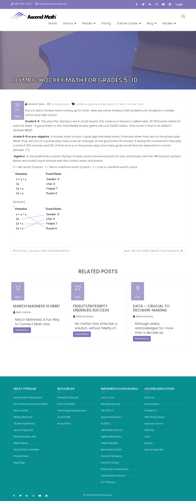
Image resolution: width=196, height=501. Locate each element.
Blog (150, 23)
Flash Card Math (66, 407)
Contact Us (150, 413)
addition (81, 104)
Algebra (92, 104)
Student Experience (24, 426)
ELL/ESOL (105, 426)
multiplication (106, 104)
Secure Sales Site (153, 452)
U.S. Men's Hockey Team (129, 104)
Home (52, 23)
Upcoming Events (23, 433)
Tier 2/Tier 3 (107, 413)
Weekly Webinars (23, 420)
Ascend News (151, 407)
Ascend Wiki (63, 420)
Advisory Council (153, 426)
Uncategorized (60, 104)
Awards (148, 446)
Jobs (147, 439)
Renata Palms (35, 104)
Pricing (106, 23)
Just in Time (107, 400)
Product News (21, 459)
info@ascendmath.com (51, 4)
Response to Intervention (115, 472)
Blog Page (19, 465)
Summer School (110, 465)
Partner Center (127, 23)
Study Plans (63, 426)
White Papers (21, 446)
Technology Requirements (72, 413)
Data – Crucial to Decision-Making (151, 311)
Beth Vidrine (22, 315)
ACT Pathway (108, 485)
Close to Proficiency (112, 459)
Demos (68, 23)
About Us (149, 400)
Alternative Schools (111, 433)
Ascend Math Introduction (28, 400)
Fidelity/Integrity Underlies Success (91, 311)
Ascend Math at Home (113, 478)
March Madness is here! (36, 309)
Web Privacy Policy (154, 420)
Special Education (111, 420)
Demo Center (21, 413)
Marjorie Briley (83, 319)
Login (179, 4)
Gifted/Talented (109, 446)
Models (167, 23)
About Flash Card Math (26, 452)
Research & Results (67, 400)
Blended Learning (110, 407)
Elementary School (111, 452)
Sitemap (149, 433)
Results (87, 23)
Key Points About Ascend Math (30, 407)
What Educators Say (25, 439)
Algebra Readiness (111, 439)
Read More (22, 333)
